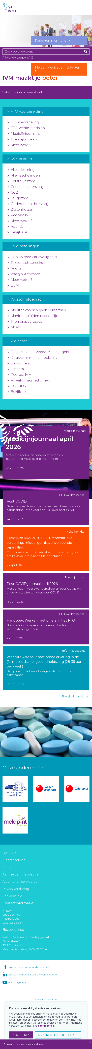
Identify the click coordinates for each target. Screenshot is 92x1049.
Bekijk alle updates (75, 696)
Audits (14, 268)
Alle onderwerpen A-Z (19, 57)
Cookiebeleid (12, 896)
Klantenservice (14, 860)
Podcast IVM (20, 215)
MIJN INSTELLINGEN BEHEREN (57, 1034)
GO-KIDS (17, 386)
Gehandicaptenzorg (25, 186)
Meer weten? (20, 145)
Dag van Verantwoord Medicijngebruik (41, 352)
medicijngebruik (17, 982)
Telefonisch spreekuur (27, 262)
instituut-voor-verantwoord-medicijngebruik (33, 974)
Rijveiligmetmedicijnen (29, 380)
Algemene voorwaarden (21, 882)
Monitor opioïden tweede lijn (33, 315)
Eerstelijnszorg (22, 181)
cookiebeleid (46, 1025)
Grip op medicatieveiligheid (32, 257)
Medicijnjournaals (24, 133)
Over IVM (9, 853)
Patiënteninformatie (52, 40)
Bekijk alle (17, 232)
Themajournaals (22, 139)
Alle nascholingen (24, 175)
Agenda (16, 226)
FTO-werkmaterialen (26, 128)
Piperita (16, 369)
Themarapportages (25, 321)
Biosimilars (18, 363)
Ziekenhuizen (20, 209)
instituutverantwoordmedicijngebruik (29, 967)
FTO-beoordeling (23, 122)
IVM (15, 8)
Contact (9, 867)
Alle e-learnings (22, 169)
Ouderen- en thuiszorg (28, 203)
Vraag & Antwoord (24, 274)
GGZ (13, 192)
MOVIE (15, 327)
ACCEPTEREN (21, 1034)
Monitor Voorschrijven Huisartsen (37, 310)
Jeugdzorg (18, 198)
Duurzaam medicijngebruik (32, 357)
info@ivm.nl (10, 910)
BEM (13, 285)
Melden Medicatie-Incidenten (59, 69)
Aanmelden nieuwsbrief (22, 92)
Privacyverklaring (16, 889)
